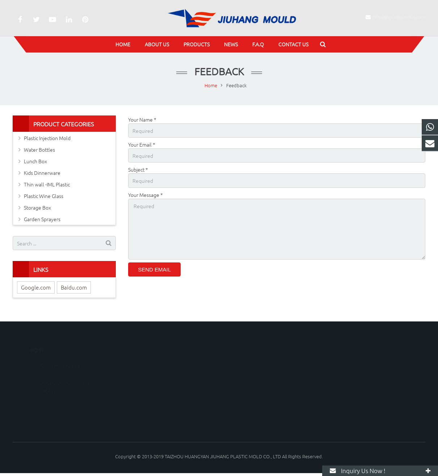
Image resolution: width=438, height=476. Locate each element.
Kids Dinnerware (42, 172)
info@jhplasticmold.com (398, 16)
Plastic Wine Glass (43, 195)
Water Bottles (39, 149)
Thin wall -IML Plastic (47, 184)
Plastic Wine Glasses (60, 354)
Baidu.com (74, 287)
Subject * (138, 169)
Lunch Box (35, 161)
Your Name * (142, 119)
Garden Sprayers (42, 219)
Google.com (36, 287)
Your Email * (141, 144)
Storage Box (37, 207)
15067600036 (246, 363)
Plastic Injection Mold (47, 138)
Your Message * (145, 194)
